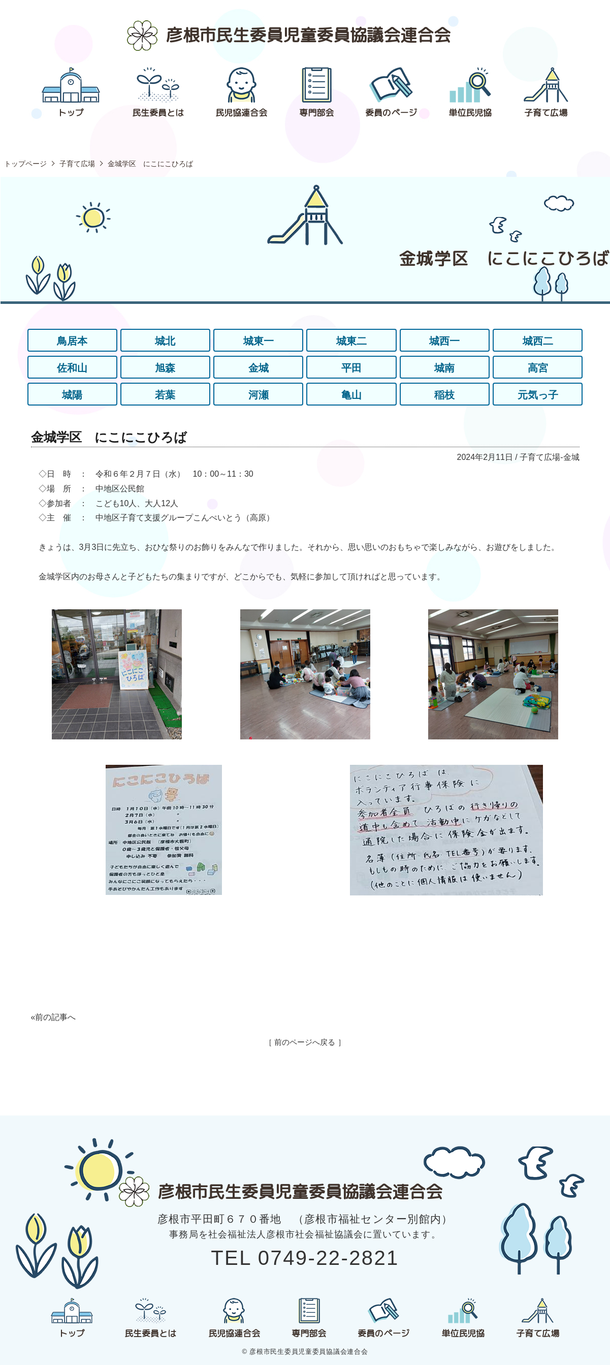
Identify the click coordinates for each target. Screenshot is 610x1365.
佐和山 (72, 368)
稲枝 (444, 394)
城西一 (444, 341)
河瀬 (258, 394)
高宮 (538, 368)
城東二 (351, 341)
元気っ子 (538, 394)
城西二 (538, 341)
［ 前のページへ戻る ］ (305, 1042)
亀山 (351, 394)
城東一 (258, 341)
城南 (444, 368)
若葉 (165, 394)
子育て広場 (77, 164)
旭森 (165, 368)
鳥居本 (72, 341)
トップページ (25, 164)
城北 (165, 341)
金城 (258, 368)
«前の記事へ (53, 1017)
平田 (351, 368)
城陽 (72, 394)
